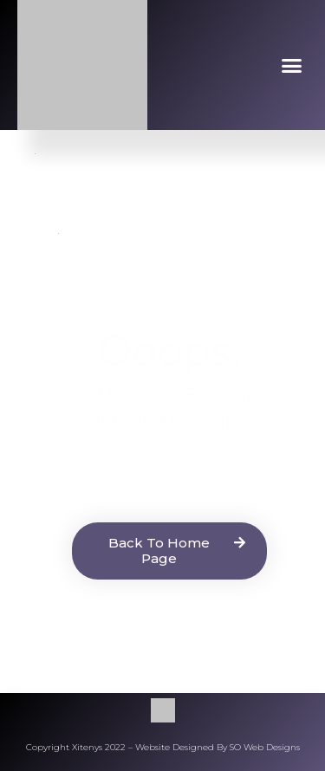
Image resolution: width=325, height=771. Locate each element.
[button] (292, 65)
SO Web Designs (265, 747)
